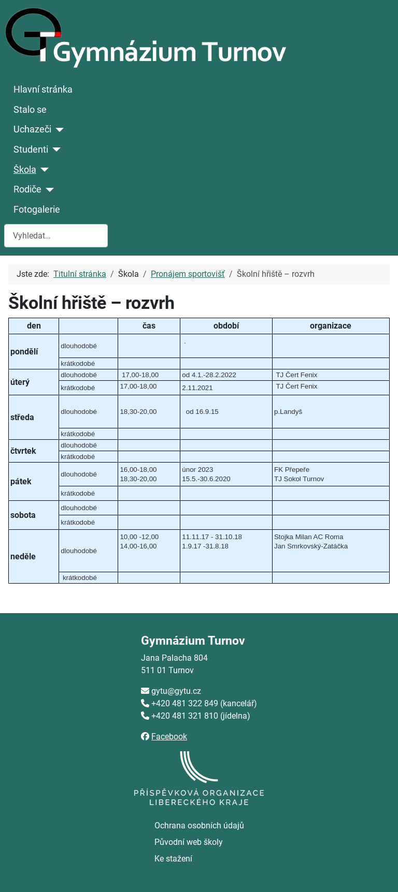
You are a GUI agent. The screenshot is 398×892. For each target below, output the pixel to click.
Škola (24, 170)
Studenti (30, 149)
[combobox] (56, 235)
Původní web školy (188, 842)
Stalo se (30, 110)
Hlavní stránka (43, 89)
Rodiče (27, 189)
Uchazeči (32, 129)
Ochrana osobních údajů (199, 825)
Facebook (169, 736)
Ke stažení (173, 859)
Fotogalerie (36, 209)
